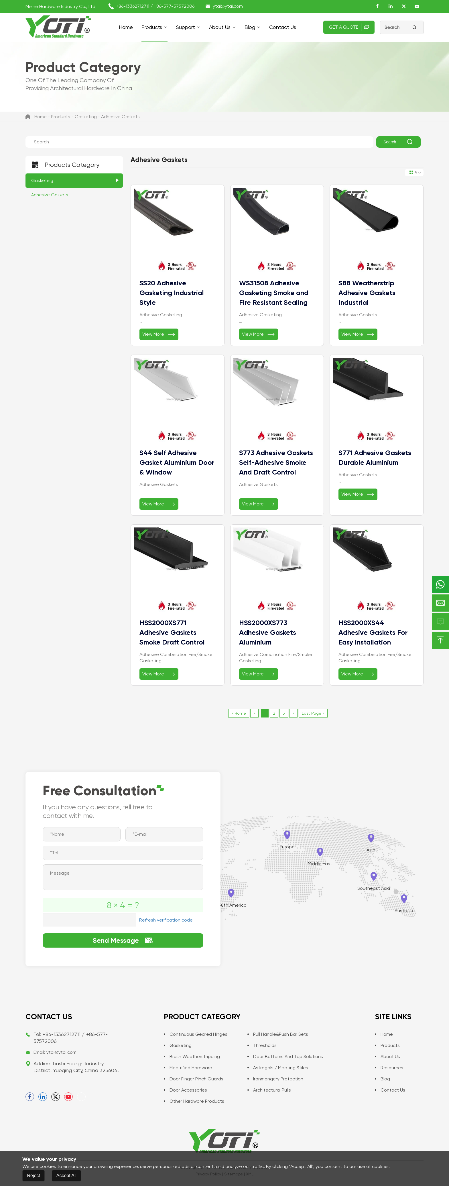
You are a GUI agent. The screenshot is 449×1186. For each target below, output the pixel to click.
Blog (250, 27)
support (185, 27)
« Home (238, 713)
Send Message (123, 940)
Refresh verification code (166, 920)
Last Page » (313, 713)
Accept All (66, 1175)
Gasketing (86, 116)
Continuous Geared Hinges (195, 1034)
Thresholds (262, 1045)
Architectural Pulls (269, 1090)
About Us (220, 27)
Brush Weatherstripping (192, 1056)
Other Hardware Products (194, 1101)
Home (126, 27)
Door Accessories (185, 1090)
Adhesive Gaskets (120, 116)
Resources (389, 1067)
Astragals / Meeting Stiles (277, 1067)
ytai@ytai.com (228, 6)
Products (151, 27)
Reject (33, 1175)
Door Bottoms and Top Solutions (285, 1056)
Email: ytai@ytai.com (55, 1052)
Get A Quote (349, 27)
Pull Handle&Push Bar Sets (277, 1034)
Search (398, 142)
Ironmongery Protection (275, 1079)
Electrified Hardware (188, 1067)
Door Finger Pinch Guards (193, 1079)
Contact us (282, 27)
